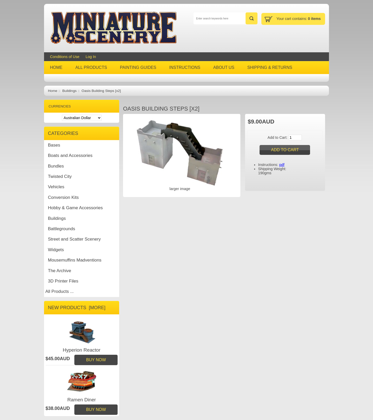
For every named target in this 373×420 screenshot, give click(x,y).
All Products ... (59, 291)
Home (52, 91)
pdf (281, 165)
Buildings (69, 91)
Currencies (60, 106)
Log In (91, 57)
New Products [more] (76, 307)
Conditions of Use (65, 57)
